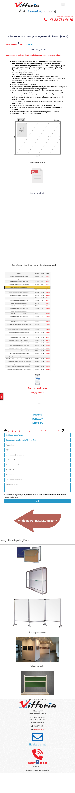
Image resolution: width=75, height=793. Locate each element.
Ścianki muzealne (37, 686)
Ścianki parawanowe (37, 653)
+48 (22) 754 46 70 (38, 742)
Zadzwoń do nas (37, 408)
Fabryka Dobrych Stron (42, 791)
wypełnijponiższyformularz (37, 439)
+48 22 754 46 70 (58, 20)
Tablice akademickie (37, 720)
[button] (63, 4)
